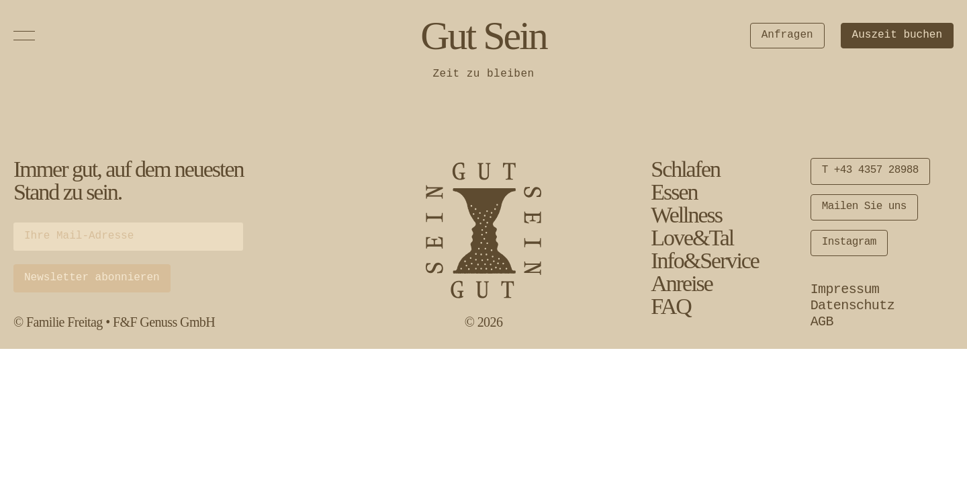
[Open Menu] (24, 35)
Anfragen (787, 35)
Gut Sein (483, 35)
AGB (822, 322)
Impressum (845, 289)
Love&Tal (692, 237)
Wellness (686, 214)
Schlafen (685, 169)
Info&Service (705, 260)
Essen (674, 191)
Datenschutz (852, 305)
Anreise (681, 283)
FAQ (670, 306)
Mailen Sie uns (864, 206)
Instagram (849, 242)
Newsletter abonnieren (92, 277)
